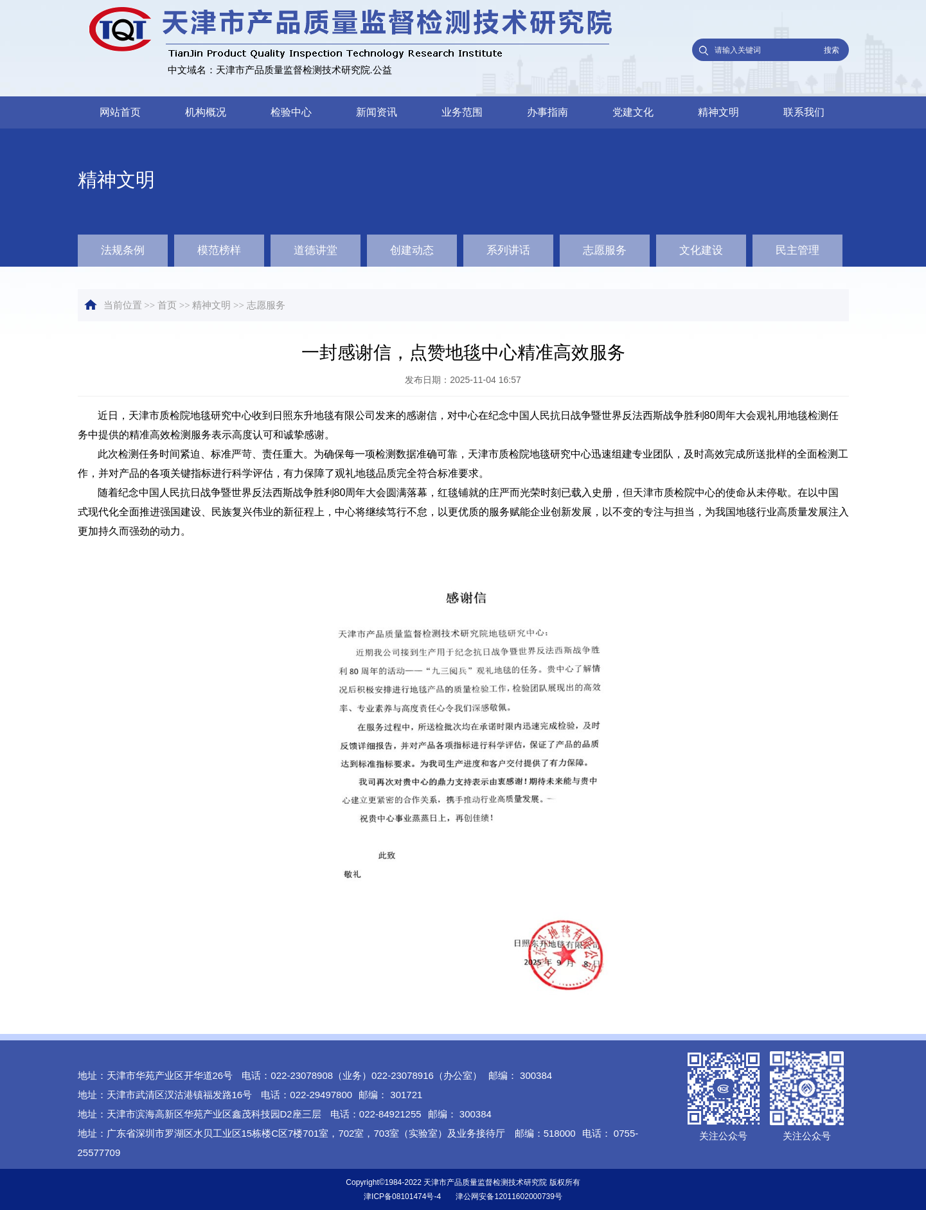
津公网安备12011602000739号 (509, 1196)
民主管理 (797, 250)
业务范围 (462, 112)
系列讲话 (508, 250)
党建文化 (633, 112)
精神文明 (718, 112)
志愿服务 (605, 250)
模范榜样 (219, 250)
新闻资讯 (376, 112)
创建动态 (412, 250)
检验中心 (291, 112)
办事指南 (547, 112)
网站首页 (120, 112)
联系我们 (803, 112)
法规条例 (123, 250)
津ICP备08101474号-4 (402, 1196)
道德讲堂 (315, 250)
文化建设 (701, 250)
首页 (167, 305)
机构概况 (205, 112)
